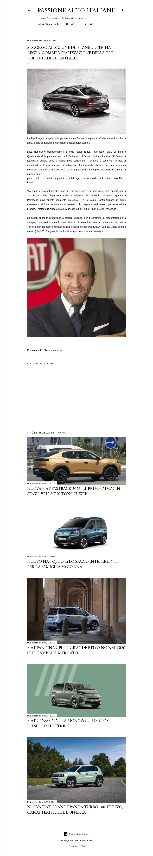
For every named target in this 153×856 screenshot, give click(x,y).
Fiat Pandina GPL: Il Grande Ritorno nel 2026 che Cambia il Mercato (76, 650)
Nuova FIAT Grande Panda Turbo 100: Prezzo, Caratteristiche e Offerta (75, 809)
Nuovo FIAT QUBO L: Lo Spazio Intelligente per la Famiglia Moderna (73, 564)
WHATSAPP (44, 24)
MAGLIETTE (61, 24)
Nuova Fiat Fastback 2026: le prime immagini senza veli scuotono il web (74, 491)
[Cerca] (124, 9)
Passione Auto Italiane (76, 10)
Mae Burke (87, 840)
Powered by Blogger (76, 834)
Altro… (90, 24)
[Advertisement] (76, 398)
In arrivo (48, 363)
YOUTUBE (77, 24)
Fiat (41, 363)
